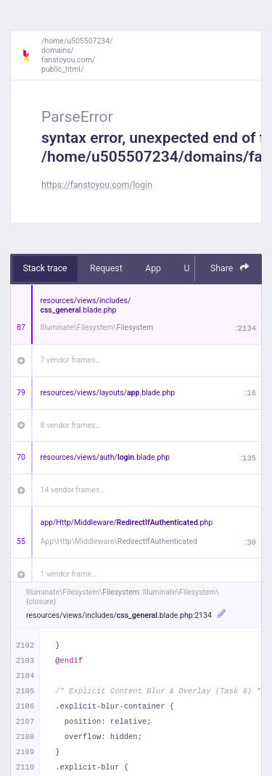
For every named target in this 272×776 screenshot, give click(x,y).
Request (106, 268)
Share (230, 268)
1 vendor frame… (68, 574)
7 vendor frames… (71, 360)
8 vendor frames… (71, 425)
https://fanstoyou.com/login (96, 185)
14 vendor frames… (73, 490)
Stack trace (45, 268)
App (153, 268)
